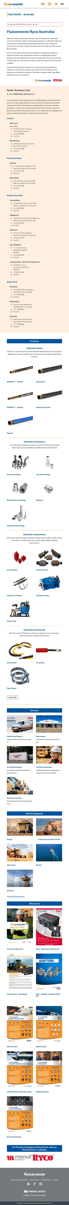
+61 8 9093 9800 (18, 223)
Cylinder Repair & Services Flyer (19, 1092)
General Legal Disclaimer (19, 1180)
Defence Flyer (41, 1047)
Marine (38, 865)
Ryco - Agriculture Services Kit (47, 949)
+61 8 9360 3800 (18, 208)
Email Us (30, 94)
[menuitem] (30, 3)
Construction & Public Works (49, 839)
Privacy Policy (34, 1180)
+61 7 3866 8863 (18, 324)
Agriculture (11, 865)
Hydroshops (40, 736)
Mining (9, 839)
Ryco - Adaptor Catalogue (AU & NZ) (48, 995)
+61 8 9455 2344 (18, 272)
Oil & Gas (10, 891)
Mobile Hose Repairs (15, 736)
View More (12, 697)
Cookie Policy (46, 1180)
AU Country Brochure (15, 949)
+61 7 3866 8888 (18, 295)
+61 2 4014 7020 (18, 171)
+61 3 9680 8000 (16, 94)
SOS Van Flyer (12, 1047)
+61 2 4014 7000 (18, 186)
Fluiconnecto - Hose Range (17, 994)
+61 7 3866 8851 (18, 309)
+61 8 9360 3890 (18, 255)
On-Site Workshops (14, 767)
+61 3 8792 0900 (18, 149)
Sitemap (55, 1180)
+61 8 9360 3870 (18, 238)
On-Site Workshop (14, 1137)
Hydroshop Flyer (42, 1092)
